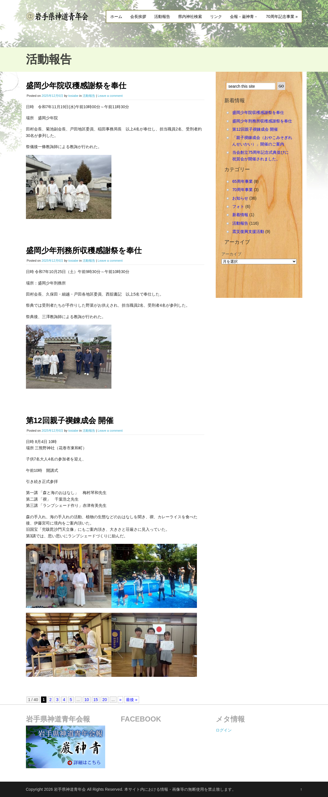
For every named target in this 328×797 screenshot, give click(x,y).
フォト (238, 206)
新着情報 (240, 214)
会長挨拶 (138, 16)
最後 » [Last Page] (131, 699)
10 (86, 699)
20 (104, 699)
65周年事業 (242, 181)
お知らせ (240, 198)
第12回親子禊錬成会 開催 (70, 420)
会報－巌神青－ (244, 16)
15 (95, 699)
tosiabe (73, 95)
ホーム (116, 16)
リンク (216, 16)
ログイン (224, 730)
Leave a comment (110, 95)
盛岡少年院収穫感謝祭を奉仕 (76, 85)
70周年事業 (242, 189)
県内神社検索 (190, 16)
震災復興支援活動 (248, 231)
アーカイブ (231, 254)
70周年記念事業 (282, 16)
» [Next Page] (120, 699)
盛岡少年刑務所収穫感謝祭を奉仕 (84, 250)
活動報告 (162, 16)
